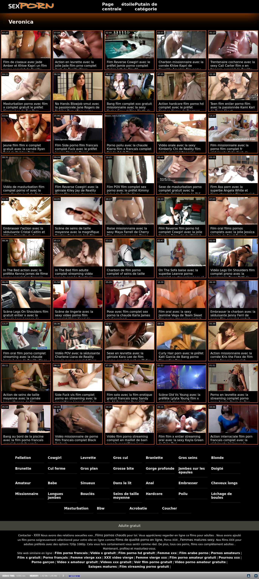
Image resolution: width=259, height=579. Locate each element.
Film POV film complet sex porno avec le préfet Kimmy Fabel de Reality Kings (128, 190)
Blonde (217, 458)
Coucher (169, 508)
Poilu (183, 494)
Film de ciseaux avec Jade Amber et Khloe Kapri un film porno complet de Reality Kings (25, 67)
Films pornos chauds (110, 535)
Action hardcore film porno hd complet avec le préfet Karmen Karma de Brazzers (181, 107)
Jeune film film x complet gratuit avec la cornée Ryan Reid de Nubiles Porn (24, 149)
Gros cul (120, 458)
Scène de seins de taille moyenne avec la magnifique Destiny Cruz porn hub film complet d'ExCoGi (77, 234)
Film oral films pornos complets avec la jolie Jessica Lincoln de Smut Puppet (232, 232)
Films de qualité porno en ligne (139, 540)
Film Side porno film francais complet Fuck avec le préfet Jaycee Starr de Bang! (76, 149)
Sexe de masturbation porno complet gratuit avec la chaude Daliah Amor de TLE (180, 190)
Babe (52, 483)
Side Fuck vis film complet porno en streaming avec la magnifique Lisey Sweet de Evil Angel (75, 400)
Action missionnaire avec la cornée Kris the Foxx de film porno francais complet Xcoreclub (231, 358)
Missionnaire (26, 494)
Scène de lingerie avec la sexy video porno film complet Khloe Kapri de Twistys (74, 317)
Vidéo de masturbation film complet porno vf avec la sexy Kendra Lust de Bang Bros (23, 192)
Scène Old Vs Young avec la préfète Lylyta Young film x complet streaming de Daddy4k (179, 400)
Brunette (23, 468)
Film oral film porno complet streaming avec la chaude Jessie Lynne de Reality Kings (25, 356)
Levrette (88, 458)
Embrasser (188, 483)
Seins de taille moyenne (126, 495)
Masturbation (76, 508)
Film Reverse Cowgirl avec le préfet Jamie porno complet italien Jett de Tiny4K (128, 65)
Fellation (23, 458)
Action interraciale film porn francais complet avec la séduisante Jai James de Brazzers (231, 442)
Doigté (217, 468)
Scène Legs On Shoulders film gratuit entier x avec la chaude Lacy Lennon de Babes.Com (25, 317)
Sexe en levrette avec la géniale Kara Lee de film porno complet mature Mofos (129, 356)
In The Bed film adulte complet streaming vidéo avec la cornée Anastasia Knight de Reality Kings (74, 275)
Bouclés (88, 494)
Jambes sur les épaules (191, 470)
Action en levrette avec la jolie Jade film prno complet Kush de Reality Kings (75, 65)
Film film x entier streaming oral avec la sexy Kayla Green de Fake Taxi (181, 440)
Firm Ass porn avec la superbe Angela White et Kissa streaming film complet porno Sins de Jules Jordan (232, 192)
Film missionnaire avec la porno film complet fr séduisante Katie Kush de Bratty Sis (229, 151)
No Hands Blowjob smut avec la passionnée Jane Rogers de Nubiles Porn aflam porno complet (77, 109)
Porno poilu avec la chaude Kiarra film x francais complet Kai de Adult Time (129, 149)
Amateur (23, 483)
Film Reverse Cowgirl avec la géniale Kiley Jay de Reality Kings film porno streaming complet (76, 192)
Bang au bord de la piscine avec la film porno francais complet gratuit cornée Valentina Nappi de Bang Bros (25, 442)
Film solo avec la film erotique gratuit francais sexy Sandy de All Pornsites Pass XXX (129, 398)
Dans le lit (122, 483)
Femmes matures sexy (197, 540)
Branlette (154, 458)
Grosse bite (123, 468)
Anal (150, 483)
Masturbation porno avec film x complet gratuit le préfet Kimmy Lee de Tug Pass (25, 107)
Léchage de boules (221, 495)
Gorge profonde (160, 468)
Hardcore (154, 494)
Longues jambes (55, 495)
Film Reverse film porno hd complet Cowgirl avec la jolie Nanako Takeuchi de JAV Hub (180, 232)
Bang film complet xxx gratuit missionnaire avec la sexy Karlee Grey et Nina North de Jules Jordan (129, 109)
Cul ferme (56, 468)
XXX (37, 535)
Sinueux (88, 483)
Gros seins (187, 458)
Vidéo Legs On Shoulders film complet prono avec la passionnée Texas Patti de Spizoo (232, 275)
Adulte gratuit (129, 526)
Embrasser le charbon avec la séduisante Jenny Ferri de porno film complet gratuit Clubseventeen (232, 317)
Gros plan (89, 468)
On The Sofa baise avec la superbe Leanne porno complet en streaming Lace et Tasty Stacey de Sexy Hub (181, 275)
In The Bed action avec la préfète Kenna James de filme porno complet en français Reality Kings (25, 275)
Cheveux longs (224, 483)
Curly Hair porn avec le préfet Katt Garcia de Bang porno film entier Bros (181, 356)
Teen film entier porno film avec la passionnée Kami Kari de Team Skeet (232, 107)
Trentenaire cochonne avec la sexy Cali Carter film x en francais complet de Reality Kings (232, 67)
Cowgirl (54, 458)
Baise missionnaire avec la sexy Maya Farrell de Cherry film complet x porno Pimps (128, 232)
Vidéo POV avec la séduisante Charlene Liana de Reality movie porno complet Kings (77, 356)
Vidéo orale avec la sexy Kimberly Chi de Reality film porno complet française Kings (180, 151)
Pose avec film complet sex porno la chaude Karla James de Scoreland (128, 315)
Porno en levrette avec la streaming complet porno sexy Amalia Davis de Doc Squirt (230, 400)
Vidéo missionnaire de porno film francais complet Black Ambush (76, 440)
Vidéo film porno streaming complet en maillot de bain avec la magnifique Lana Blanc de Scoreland (127, 442)
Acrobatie (138, 508)
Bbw (101, 508)
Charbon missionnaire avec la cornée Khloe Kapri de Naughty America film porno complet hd (181, 67)
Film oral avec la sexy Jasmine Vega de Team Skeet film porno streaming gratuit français (180, 317)
